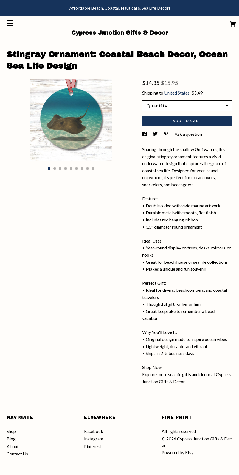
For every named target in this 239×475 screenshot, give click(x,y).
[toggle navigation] (10, 23)
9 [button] (93, 168)
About (13, 446)
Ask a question (188, 134)
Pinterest (92, 446)
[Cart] (233, 24)
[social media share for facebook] (144, 134)
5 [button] (71, 168)
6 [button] (76, 168)
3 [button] (60, 168)
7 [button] (82, 168)
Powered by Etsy (177, 452)
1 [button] (49, 168)
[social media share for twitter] (155, 134)
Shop (11, 431)
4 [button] (65, 168)
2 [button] (54, 168)
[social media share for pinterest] (166, 134)
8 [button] (87, 168)
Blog (11, 438)
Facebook (93, 431)
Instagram (93, 438)
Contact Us (17, 453)
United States (177, 92)
